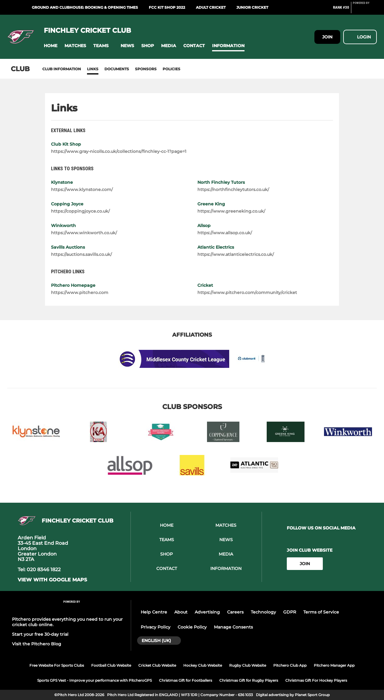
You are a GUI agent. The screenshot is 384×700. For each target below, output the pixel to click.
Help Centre (154, 612)
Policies (171, 69)
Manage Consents (233, 627)
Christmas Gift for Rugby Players (248, 680)
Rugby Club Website (247, 665)
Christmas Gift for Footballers (185, 680)
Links (92, 69)
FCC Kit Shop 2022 (167, 7)
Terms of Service (321, 612)
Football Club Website (111, 665)
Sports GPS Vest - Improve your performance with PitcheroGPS (94, 680)
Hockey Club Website (202, 665)
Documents (116, 69)
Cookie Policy (192, 627)
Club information (61, 69)
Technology (263, 612)
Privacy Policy (155, 627)
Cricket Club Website (157, 665)
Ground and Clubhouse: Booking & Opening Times (85, 7)
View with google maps (52, 580)
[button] (50, 46)
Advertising (207, 612)
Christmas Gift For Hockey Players (316, 680)
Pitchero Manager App (334, 665)
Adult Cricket (211, 7)
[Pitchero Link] (365, 10)
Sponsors (146, 69)
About (181, 612)
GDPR (289, 612)
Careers (235, 612)
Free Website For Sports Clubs (56, 665)
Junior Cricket (252, 7)
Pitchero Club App (290, 665)
